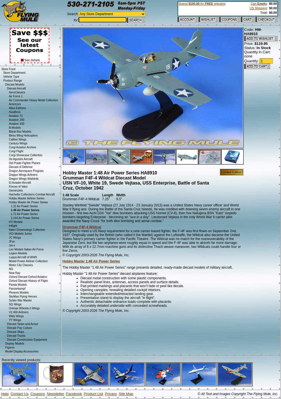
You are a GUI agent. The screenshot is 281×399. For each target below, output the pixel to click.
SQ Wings (15, 304)
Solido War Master (20, 300)
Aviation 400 (16, 123)
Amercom (15, 104)
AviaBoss (15, 112)
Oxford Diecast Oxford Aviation (28, 276)
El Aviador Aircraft (20, 182)
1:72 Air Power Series (24, 214)
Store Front (8, 69)
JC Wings (15, 237)
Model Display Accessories (21, 351)
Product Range (12, 80)
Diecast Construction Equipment (27, 339)
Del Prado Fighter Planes (24, 163)
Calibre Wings (17, 139)
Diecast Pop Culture (19, 327)
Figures (9, 347)
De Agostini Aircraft (21, 159)
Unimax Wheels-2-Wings (24, 308)
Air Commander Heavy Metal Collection (33, 100)
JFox (12, 241)
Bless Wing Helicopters (23, 135)
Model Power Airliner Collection (28, 261)
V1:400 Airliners (19, 312)
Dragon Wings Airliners (23, 174)
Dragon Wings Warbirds (24, 178)
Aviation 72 (16, 115)
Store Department (14, 72)
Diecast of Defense (21, 167)
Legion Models (18, 253)
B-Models (15, 127)
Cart (259, 3)
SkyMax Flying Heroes (23, 296)
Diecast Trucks (16, 335)
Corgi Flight (16, 151)
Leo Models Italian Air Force (26, 249)
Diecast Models (14, 84)
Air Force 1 (16, 96)
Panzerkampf (17, 288)
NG (11, 269)
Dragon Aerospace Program (26, 170)
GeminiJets (16, 190)
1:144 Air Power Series (25, 218)
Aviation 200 (16, 119)
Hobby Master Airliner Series (27, 198)
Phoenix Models (19, 292)
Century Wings (18, 143)
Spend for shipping (202, 3)
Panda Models (18, 284)
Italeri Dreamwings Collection (27, 229)
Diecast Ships (15, 331)
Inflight (13, 225)
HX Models (16, 221)
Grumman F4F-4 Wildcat (82, 227)
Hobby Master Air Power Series (28, 202)
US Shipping (258, 8)
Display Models (14, 343)
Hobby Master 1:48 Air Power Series (91, 261)
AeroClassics (17, 92)
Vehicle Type (11, 76)
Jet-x (12, 245)
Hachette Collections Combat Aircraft (32, 194)
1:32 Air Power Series (24, 206)
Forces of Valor (18, 186)
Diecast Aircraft (16, 88)
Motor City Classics (21, 265)
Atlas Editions (17, 108)
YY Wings (15, 320)
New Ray (14, 273)
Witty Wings (16, 316)
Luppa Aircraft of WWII (23, 257)
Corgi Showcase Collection (26, 155)
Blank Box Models (20, 131)
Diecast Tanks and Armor (22, 324)
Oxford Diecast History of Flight (28, 280)
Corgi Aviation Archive (22, 147)
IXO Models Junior (20, 233)
